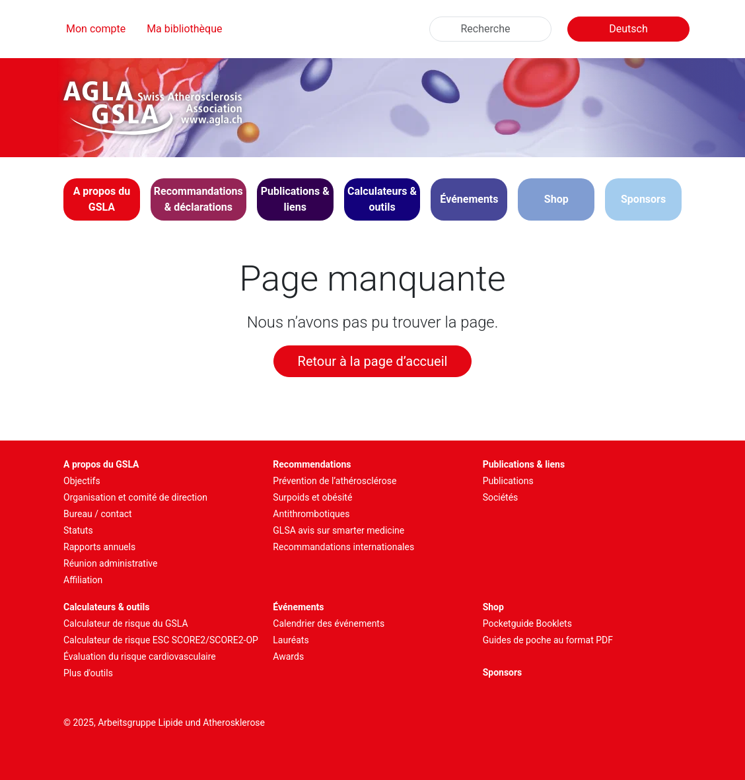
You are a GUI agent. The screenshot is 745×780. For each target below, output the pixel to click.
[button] (101, 199)
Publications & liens (524, 464)
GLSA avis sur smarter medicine (338, 530)
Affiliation (82, 580)
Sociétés (500, 497)
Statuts (78, 530)
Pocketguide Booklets (527, 623)
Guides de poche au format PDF (548, 640)
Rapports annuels (99, 547)
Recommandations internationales (343, 547)
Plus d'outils (88, 673)
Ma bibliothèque (184, 28)
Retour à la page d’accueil (373, 361)
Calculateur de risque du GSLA (125, 623)
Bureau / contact (97, 514)
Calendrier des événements (328, 623)
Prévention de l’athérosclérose (334, 481)
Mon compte (95, 28)
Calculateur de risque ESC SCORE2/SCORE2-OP (160, 640)
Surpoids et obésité (312, 497)
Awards (288, 656)
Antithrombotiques (311, 514)
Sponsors (643, 199)
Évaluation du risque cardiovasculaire (139, 656)
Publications (508, 481)
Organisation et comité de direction (135, 497)
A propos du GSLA (101, 464)
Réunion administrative (110, 563)
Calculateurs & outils (106, 607)
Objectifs (81, 481)
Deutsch (628, 28)
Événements (298, 607)
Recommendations (312, 464)
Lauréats (290, 640)
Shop (556, 199)
